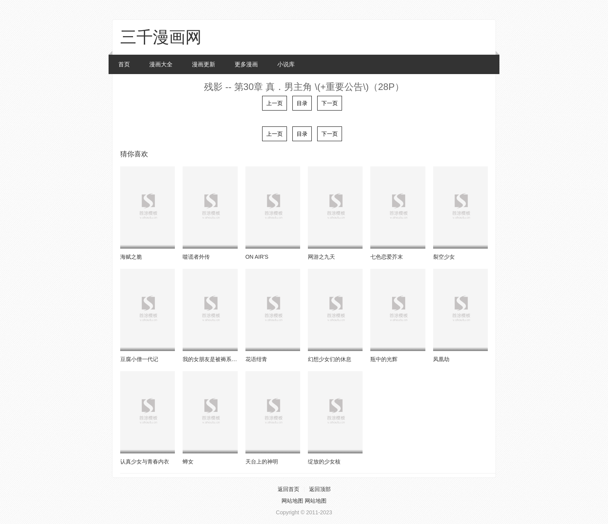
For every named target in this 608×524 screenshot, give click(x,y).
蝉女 (188, 461)
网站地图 (292, 501)
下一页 (329, 103)
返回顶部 (320, 489)
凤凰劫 (441, 359)
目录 (302, 103)
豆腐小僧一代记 (139, 359)
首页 (124, 64)
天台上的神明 (261, 461)
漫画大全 (161, 64)
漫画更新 (203, 64)
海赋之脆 (131, 257)
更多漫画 (246, 64)
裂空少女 (444, 257)
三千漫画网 (161, 37)
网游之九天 (321, 257)
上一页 (274, 103)
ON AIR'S (256, 257)
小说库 (286, 64)
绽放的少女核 (324, 461)
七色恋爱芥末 (386, 257)
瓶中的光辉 (383, 359)
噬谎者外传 (196, 257)
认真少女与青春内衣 (144, 461)
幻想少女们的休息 (329, 359)
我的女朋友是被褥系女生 (212, 359)
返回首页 (288, 489)
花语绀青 (256, 359)
